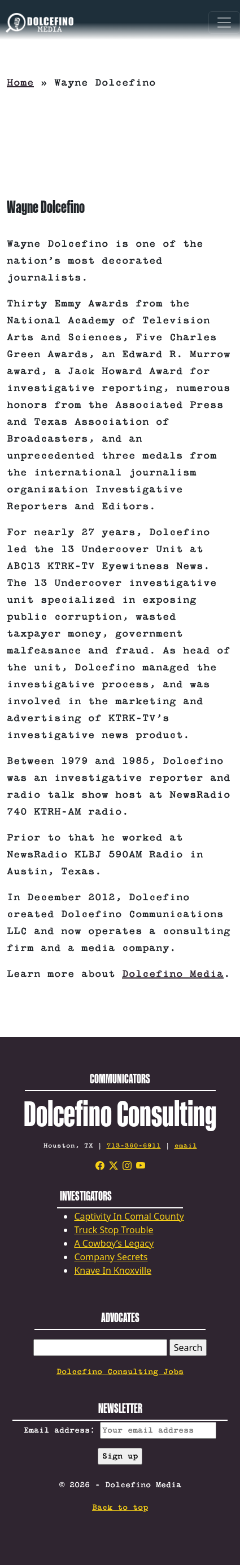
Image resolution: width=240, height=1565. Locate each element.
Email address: (120, 1430)
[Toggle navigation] (224, 22)
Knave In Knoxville (112, 1270)
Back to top (120, 1507)
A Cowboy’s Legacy (114, 1243)
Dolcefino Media (173, 974)
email (185, 1145)
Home (20, 82)
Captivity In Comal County (129, 1216)
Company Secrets (110, 1257)
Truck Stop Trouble (113, 1230)
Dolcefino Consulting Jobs (120, 1371)
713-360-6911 (134, 1145)
